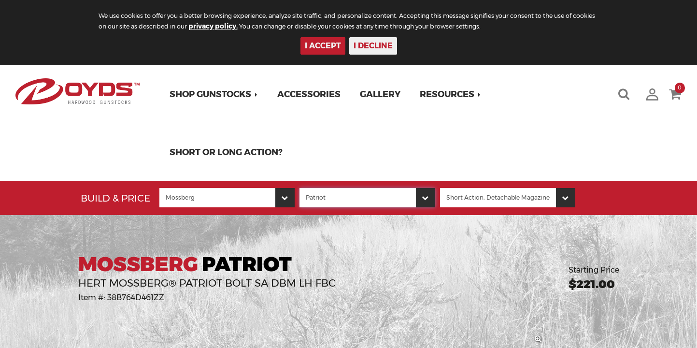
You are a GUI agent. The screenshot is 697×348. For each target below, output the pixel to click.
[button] (217, 94)
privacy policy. (296, 26)
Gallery (383, 94)
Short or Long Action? (229, 152)
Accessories (312, 94)
